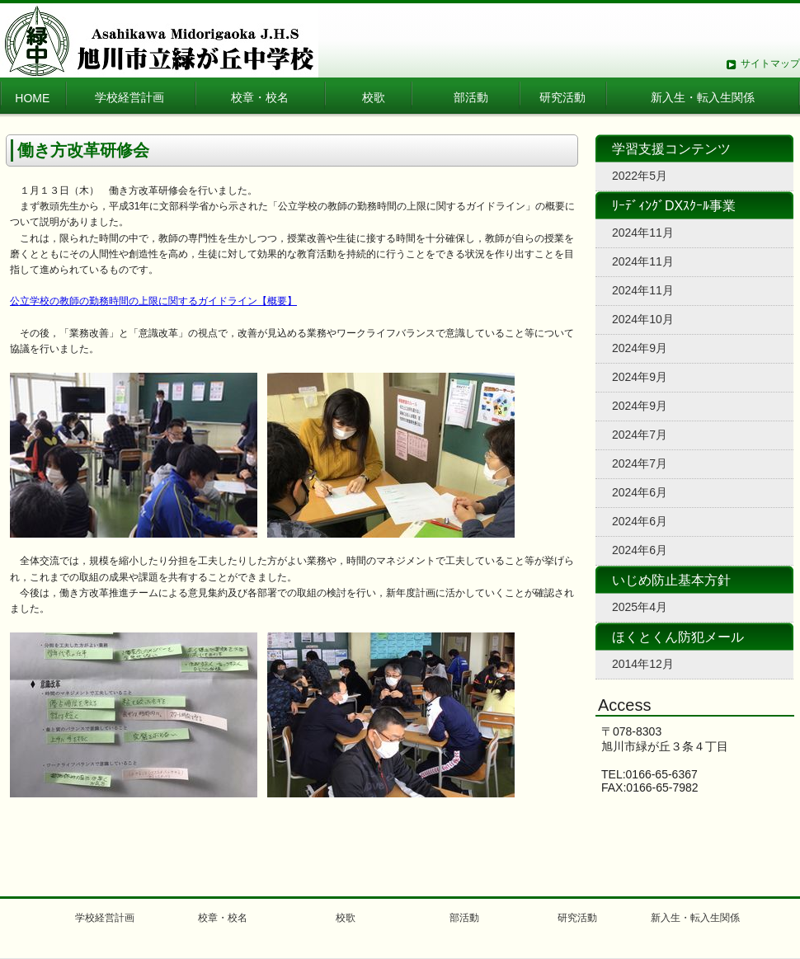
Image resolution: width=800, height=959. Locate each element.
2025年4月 (639, 606)
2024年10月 (643, 319)
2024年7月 (639, 434)
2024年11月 (643, 232)
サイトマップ (770, 63)
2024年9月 (639, 348)
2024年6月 (639, 492)
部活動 (471, 97)
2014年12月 (643, 663)
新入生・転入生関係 (703, 97)
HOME (32, 98)
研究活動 (562, 97)
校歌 (374, 97)
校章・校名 (265, 97)
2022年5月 (639, 175)
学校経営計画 (129, 97)
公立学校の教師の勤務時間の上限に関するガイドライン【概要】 (153, 301)
